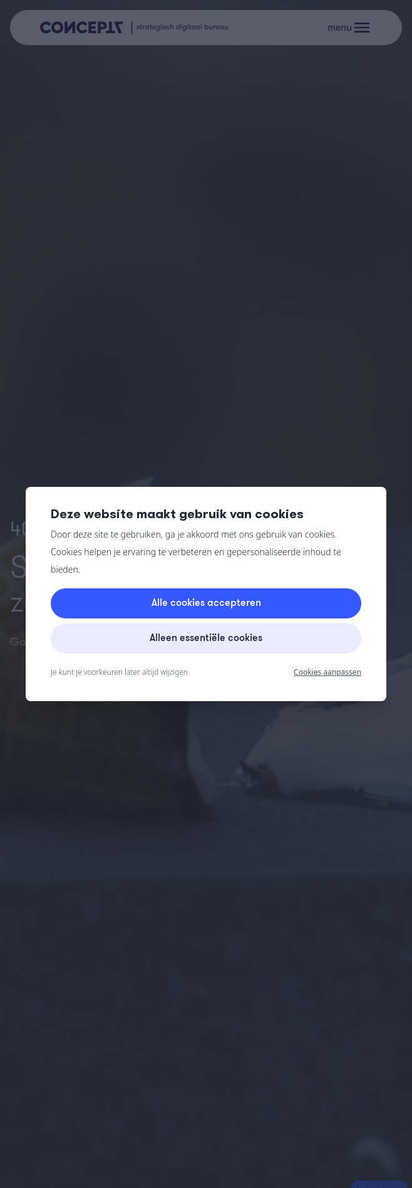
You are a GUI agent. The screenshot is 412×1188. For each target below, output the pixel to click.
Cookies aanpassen (327, 672)
